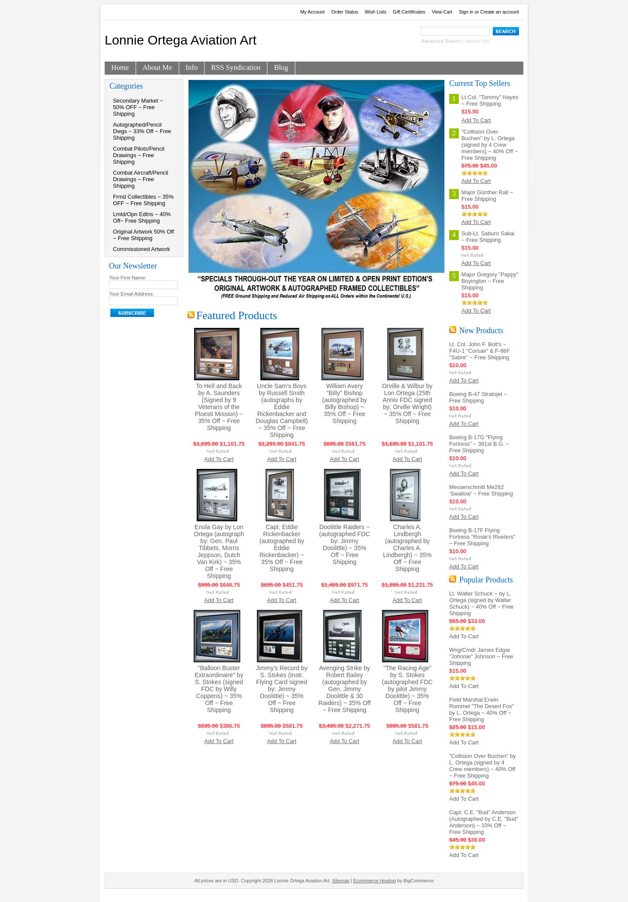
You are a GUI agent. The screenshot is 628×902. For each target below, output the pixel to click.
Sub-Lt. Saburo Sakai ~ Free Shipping (488, 236)
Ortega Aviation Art (180, 40)
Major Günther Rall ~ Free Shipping (487, 195)
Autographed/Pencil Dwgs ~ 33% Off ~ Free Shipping (142, 131)
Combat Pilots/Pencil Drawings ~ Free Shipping (138, 155)
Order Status (344, 11)
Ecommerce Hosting (374, 880)
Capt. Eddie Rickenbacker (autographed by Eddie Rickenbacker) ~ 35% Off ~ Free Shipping (281, 547)
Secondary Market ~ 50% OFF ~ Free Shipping (138, 107)
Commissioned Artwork (141, 249)
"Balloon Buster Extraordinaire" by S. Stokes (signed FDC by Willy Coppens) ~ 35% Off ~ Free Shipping (219, 688)
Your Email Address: (131, 293)
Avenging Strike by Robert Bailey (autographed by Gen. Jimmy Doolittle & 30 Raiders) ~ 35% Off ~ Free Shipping (344, 688)
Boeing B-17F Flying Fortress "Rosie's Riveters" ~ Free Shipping (482, 537)
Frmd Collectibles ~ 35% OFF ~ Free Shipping (143, 200)
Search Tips (477, 41)
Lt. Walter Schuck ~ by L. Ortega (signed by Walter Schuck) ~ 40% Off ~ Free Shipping (481, 603)
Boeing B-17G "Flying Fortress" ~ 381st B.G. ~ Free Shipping (479, 444)
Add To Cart (218, 459)
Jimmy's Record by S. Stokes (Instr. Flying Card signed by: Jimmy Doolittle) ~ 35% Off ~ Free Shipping (281, 688)
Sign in (466, 11)
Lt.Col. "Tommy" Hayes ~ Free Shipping (490, 100)
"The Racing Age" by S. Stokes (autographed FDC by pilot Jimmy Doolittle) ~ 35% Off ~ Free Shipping (407, 688)
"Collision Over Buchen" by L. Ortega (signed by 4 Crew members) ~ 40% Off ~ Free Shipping (489, 144)
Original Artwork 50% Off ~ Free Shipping (143, 234)
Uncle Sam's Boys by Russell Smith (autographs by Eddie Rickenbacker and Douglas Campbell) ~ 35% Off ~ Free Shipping (282, 410)
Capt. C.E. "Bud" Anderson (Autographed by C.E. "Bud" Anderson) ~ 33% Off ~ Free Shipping (483, 822)
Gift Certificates (409, 11)
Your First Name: (128, 277)
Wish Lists (375, 11)
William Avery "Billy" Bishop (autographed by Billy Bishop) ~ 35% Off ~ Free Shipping (344, 403)
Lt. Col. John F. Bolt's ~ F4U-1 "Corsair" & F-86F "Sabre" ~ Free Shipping (479, 351)
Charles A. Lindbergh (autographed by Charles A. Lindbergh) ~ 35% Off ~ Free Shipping (407, 547)
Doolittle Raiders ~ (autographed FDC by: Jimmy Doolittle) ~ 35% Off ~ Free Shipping (344, 544)
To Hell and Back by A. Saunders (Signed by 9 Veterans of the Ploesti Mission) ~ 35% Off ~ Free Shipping (219, 406)
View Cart (442, 11)
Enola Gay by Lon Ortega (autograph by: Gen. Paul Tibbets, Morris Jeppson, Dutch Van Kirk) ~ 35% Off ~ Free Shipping (219, 551)
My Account (312, 11)
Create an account (499, 11)
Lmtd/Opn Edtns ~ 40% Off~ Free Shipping (142, 217)
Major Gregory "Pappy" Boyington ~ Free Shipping (490, 281)
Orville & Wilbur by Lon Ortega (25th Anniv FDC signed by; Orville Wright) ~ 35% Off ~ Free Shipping (407, 403)
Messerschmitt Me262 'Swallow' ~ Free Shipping (481, 490)
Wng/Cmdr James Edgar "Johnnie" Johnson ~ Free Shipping (481, 656)
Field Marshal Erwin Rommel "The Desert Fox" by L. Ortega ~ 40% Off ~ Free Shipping (481, 709)
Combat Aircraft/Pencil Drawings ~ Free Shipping (140, 179)
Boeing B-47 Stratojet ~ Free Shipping (478, 397)
